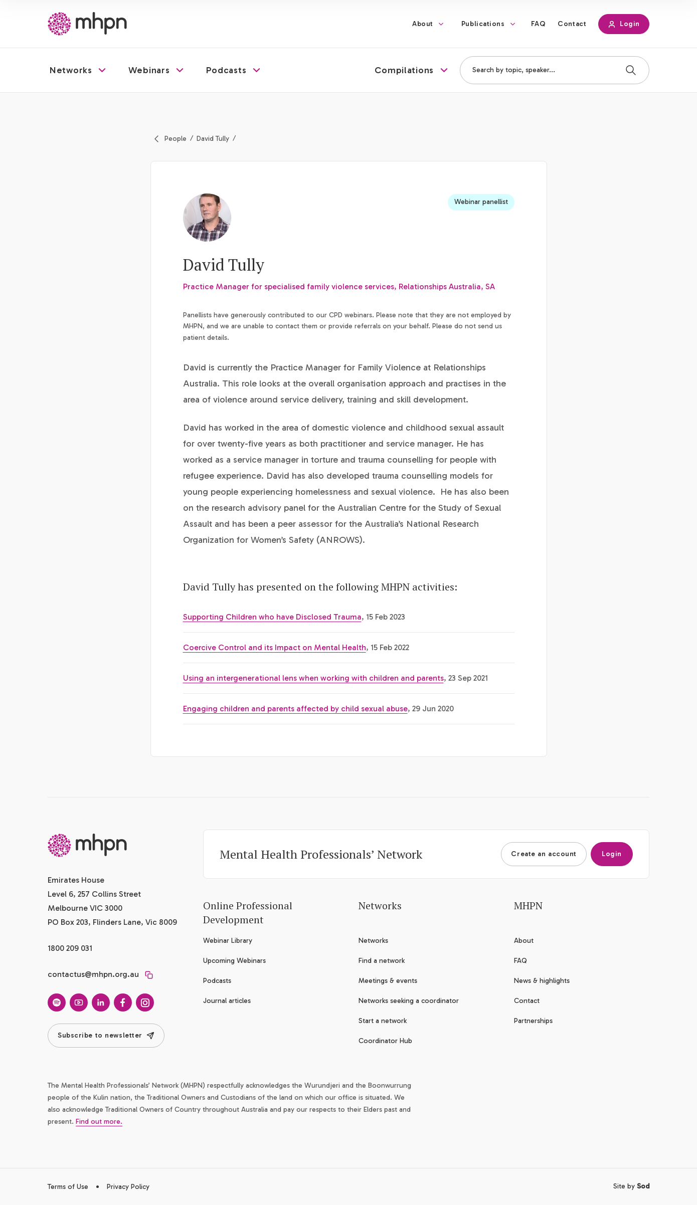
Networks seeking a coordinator (409, 1000)
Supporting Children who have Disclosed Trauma (272, 617)
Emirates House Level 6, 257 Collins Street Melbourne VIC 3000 (94, 894)
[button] (79, 70)
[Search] (631, 70)
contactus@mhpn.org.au (93, 974)
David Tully (213, 138)
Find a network (382, 960)
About (422, 24)
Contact (572, 24)
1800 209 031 (70, 948)
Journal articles (227, 1000)
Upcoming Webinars (234, 960)
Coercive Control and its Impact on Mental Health (274, 647)
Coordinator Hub (385, 1041)
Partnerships (533, 1021)
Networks (373, 940)
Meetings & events (388, 980)
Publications (483, 24)
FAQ (538, 24)
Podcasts (217, 980)
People (175, 138)
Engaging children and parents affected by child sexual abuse (295, 708)
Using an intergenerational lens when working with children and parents (313, 678)
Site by (631, 1186)
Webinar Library (227, 940)
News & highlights (542, 980)
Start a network (383, 1021)
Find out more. (99, 1121)
